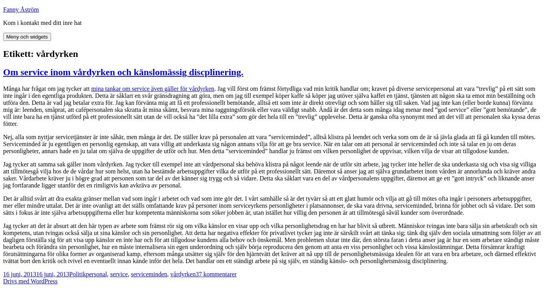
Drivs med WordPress (30, 281)
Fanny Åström (21, 9)
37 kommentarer (216, 274)
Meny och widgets (27, 37)
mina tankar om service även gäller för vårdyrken (152, 88)
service (119, 274)
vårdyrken (183, 274)
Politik (77, 274)
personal (96, 274)
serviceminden (149, 274)
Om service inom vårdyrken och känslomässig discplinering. (123, 72)
